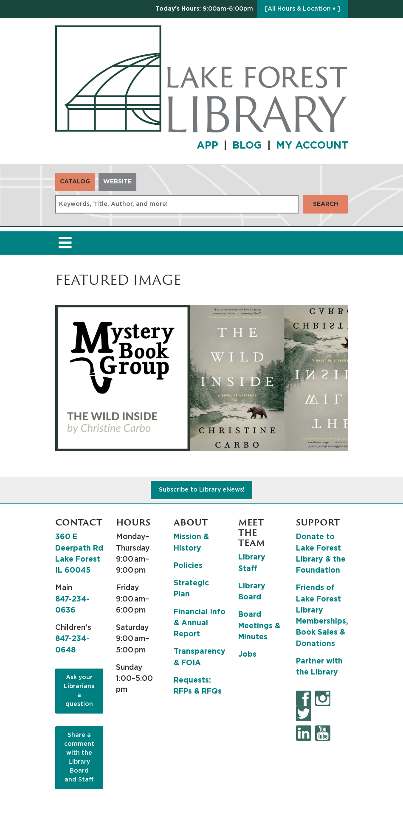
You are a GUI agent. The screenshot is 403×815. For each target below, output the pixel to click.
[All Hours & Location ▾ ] (302, 9)
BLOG (247, 146)
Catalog (75, 182)
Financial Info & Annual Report (199, 623)
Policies (188, 566)
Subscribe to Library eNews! (202, 490)
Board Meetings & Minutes (259, 626)
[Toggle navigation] (65, 243)
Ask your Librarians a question (79, 690)
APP (207, 146)
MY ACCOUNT (312, 146)
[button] (204, 9)
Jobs (247, 654)
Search (325, 204)
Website (117, 182)
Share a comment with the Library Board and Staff (79, 757)
